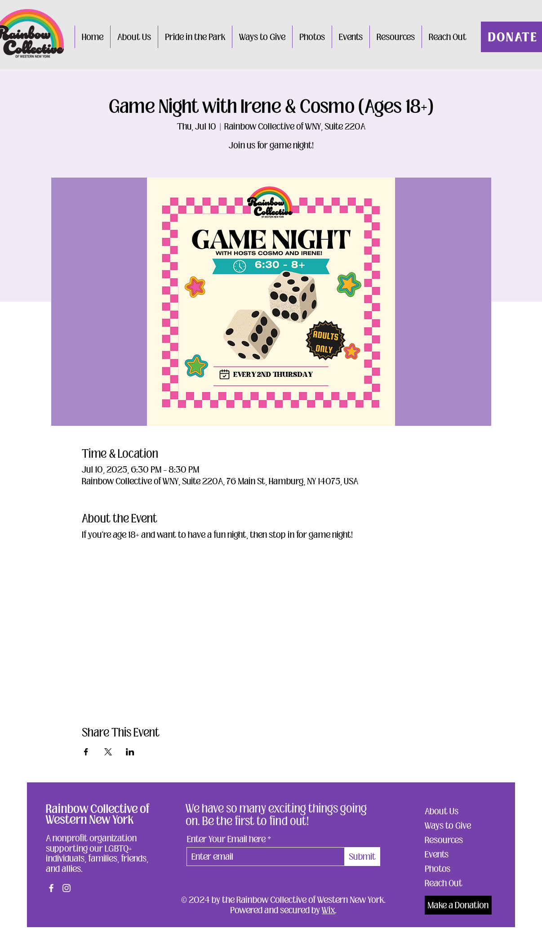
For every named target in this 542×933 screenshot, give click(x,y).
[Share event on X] (108, 751)
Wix (328, 910)
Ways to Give (448, 825)
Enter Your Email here (226, 839)
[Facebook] (51, 888)
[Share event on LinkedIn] (130, 751)
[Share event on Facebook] (86, 751)
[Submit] (362, 856)
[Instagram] (66, 888)
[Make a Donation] (458, 905)
